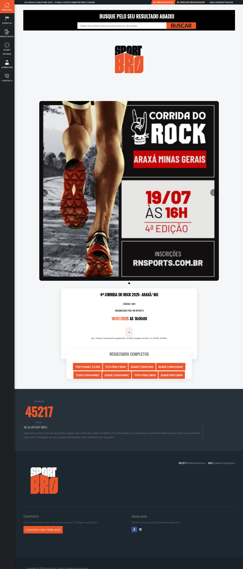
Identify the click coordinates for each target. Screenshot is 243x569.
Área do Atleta (163, 2)
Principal (7, 6)
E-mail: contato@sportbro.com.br (75, 2)
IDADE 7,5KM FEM (142, 365)
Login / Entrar (7, 48)
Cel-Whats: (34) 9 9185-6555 (38, 2)
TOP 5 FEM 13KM (145, 373)
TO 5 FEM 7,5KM (116, 365)
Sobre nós (7, 64)
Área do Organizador (191, 2)
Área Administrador (221, 2)
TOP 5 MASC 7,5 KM (88, 365)
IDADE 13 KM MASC (117, 373)
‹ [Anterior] (45, 192)
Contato (7, 77)
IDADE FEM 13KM (172, 373)
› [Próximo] (213, 192)
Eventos (7, 20)
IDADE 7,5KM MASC (171, 365)
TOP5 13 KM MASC (88, 373)
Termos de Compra (143, 555)
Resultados (7, 33)
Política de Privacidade (145, 551)
